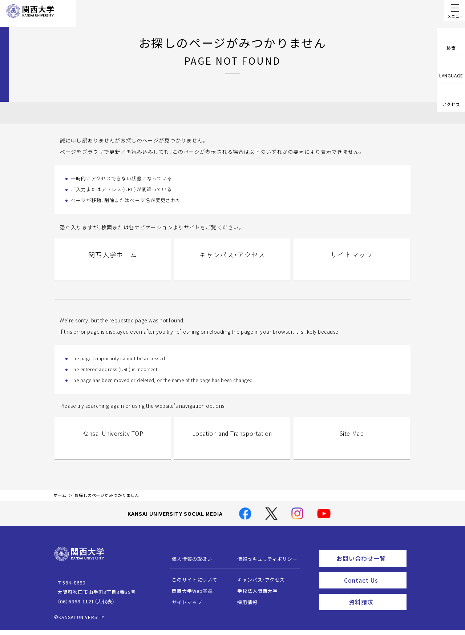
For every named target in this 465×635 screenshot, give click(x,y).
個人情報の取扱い (189, 566)
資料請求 (375, 604)
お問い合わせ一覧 (370, 564)
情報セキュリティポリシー (264, 566)
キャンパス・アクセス (232, 264)
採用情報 (244, 609)
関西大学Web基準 (189, 598)
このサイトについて (191, 586)
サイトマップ (352, 264)
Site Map (352, 446)
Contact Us (373, 584)
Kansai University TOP (112, 446)
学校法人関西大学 (254, 598)
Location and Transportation (232, 446)
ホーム (60, 502)
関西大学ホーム (112, 264)
